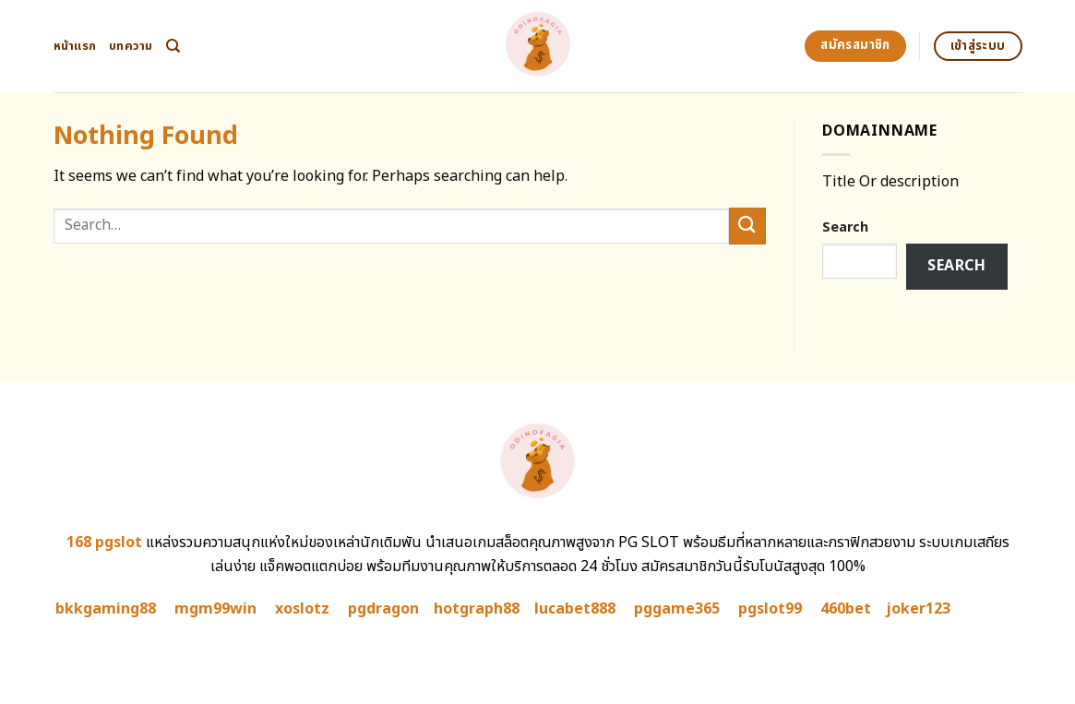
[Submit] (747, 226)
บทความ (131, 46)
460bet (845, 609)
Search (845, 227)
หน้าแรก (75, 46)
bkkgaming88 (105, 609)
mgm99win (215, 609)
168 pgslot (104, 542)
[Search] (173, 46)
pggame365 (677, 609)
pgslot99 (770, 609)
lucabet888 (574, 609)
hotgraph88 (477, 609)
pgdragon (383, 609)
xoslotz (302, 609)
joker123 (918, 609)
